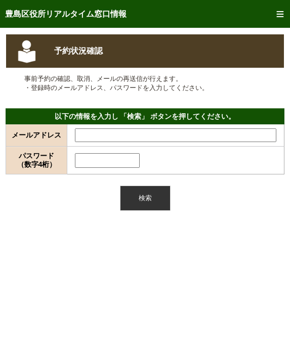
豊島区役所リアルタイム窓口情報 (66, 14)
